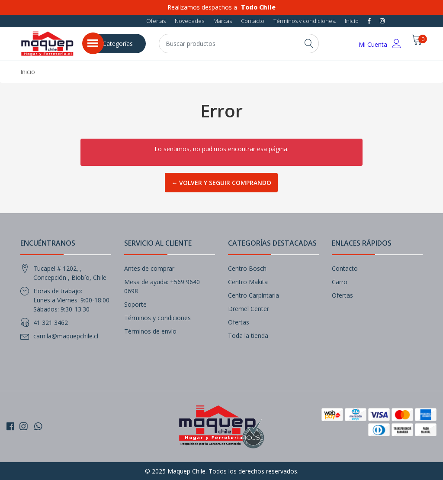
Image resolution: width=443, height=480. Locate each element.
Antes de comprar (149, 268)
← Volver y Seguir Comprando (221, 182)
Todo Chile (258, 7)
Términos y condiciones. (304, 21)
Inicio (352, 21)
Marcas (222, 21)
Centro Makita (248, 282)
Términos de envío (150, 331)
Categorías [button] (118, 43)
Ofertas (156, 21)
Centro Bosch (247, 268)
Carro (339, 282)
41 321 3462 (50, 322)
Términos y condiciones (157, 318)
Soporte (135, 304)
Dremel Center (248, 309)
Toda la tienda (248, 335)
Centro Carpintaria (253, 295)
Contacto (252, 21)
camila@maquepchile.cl (65, 336)
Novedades (189, 21)
